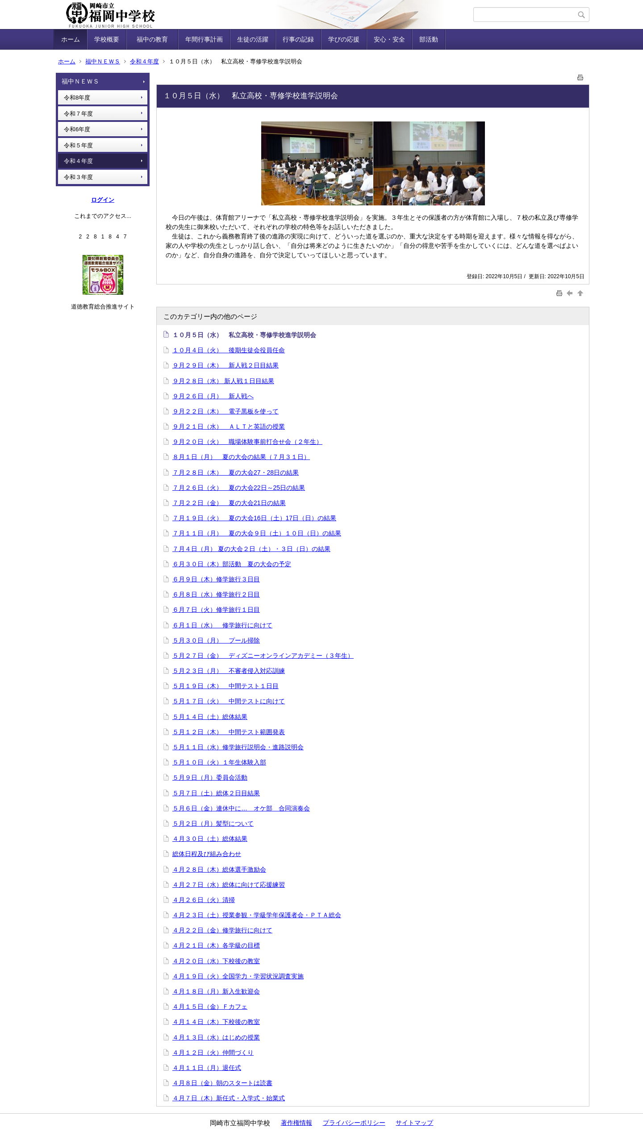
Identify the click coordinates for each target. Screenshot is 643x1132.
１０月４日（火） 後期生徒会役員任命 (228, 350)
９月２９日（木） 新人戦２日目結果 (225, 365)
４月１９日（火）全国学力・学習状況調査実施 (238, 976)
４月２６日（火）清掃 (203, 899)
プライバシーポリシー (354, 1122)
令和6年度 (77, 129)
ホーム (70, 39)
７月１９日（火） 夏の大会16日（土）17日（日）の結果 (254, 518)
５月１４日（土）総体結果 (209, 716)
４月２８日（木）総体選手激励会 (219, 869)
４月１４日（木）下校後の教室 (216, 1021)
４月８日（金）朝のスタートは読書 (222, 1082)
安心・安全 (389, 39)
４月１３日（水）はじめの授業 (216, 1037)
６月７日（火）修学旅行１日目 (216, 609)
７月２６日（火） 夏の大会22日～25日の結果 (238, 487)
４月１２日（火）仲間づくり (213, 1052)
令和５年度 (78, 145)
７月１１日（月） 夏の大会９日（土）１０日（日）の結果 (256, 533)
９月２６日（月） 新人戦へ (213, 396)
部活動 (428, 39)
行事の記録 (298, 39)
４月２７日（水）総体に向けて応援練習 (228, 884)
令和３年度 (78, 177)
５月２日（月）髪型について (213, 823)
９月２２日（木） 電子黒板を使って (225, 411)
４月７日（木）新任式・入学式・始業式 (228, 1098)
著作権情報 (296, 1122)
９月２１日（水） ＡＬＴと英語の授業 (228, 426)
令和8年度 (77, 97)
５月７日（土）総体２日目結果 (216, 793)
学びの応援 (343, 39)
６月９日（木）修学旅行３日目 (216, 579)
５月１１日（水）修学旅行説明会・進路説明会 (238, 747)
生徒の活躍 (252, 39)
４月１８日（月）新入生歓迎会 (216, 991)
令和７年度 (78, 113)
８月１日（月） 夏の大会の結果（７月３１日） (241, 456)
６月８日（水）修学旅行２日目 (216, 594)
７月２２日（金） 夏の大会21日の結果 (229, 502)
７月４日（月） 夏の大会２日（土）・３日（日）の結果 (251, 548)
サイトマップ (414, 1122)
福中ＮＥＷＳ (102, 61)
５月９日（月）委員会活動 (209, 777)
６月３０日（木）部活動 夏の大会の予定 (231, 564)
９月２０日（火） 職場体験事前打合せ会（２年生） (247, 441)
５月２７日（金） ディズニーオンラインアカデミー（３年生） (263, 655)
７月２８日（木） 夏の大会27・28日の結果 (235, 472)
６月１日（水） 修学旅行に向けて (222, 625)
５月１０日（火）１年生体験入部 (219, 762)
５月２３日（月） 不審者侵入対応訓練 (228, 670)
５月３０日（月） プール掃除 (216, 640)
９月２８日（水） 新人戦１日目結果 (223, 380)
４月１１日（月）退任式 (206, 1067)
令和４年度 (144, 61)
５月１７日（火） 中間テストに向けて (228, 701)
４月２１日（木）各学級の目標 (216, 945)
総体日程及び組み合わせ (206, 853)
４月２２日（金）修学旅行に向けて (222, 930)
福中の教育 (155, 39)
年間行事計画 (204, 39)
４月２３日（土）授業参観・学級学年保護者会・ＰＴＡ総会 (256, 915)
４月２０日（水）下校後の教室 (216, 961)
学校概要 (106, 39)
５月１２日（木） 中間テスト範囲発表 (228, 731)
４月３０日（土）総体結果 (209, 838)
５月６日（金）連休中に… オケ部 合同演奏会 (241, 808)
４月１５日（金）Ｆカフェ (209, 1006)
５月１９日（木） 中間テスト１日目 (225, 685)
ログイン (102, 199)
